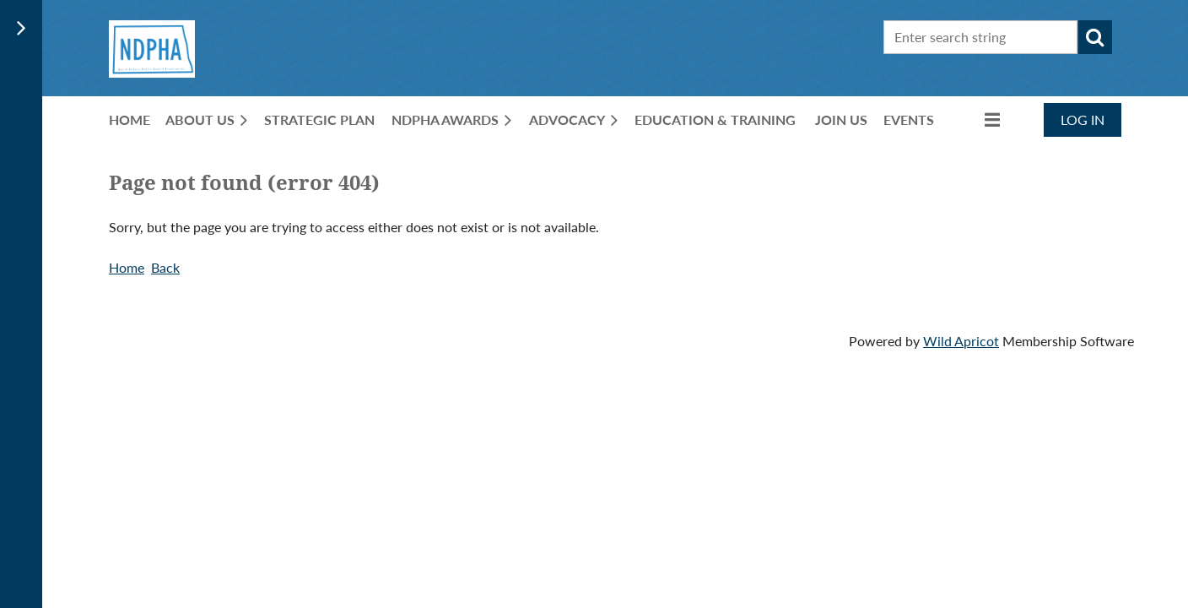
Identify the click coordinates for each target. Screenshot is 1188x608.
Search (1095, 37)
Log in (1082, 119)
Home (126, 267)
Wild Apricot (961, 341)
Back (165, 267)
